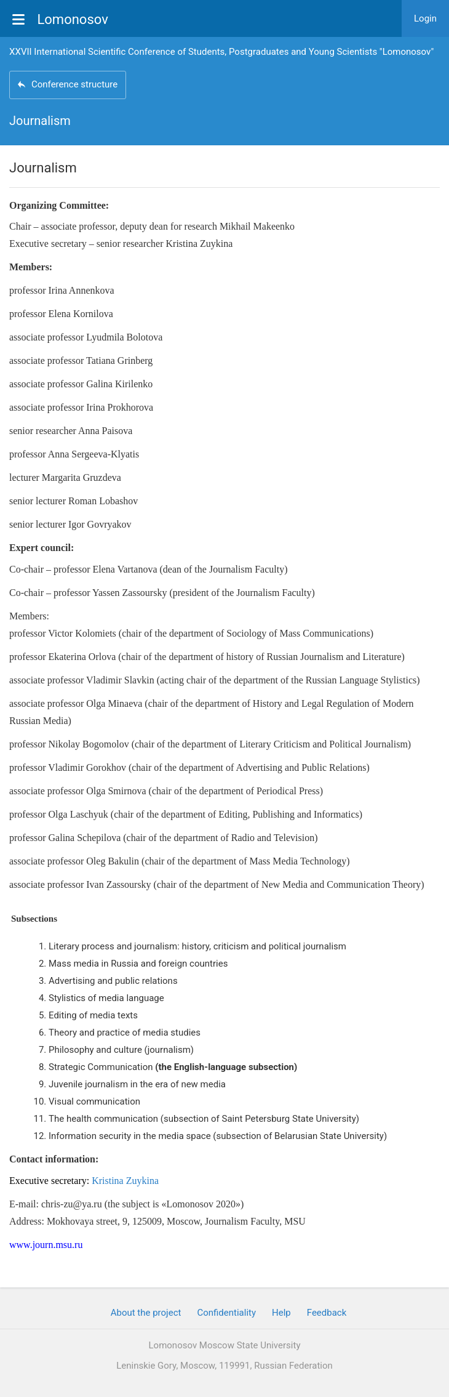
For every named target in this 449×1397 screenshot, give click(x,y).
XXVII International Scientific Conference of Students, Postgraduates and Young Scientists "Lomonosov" (221, 51)
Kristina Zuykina (125, 1180)
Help (281, 1312)
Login (425, 18)
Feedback (327, 1312)
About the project (146, 1312)
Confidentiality (226, 1312)
